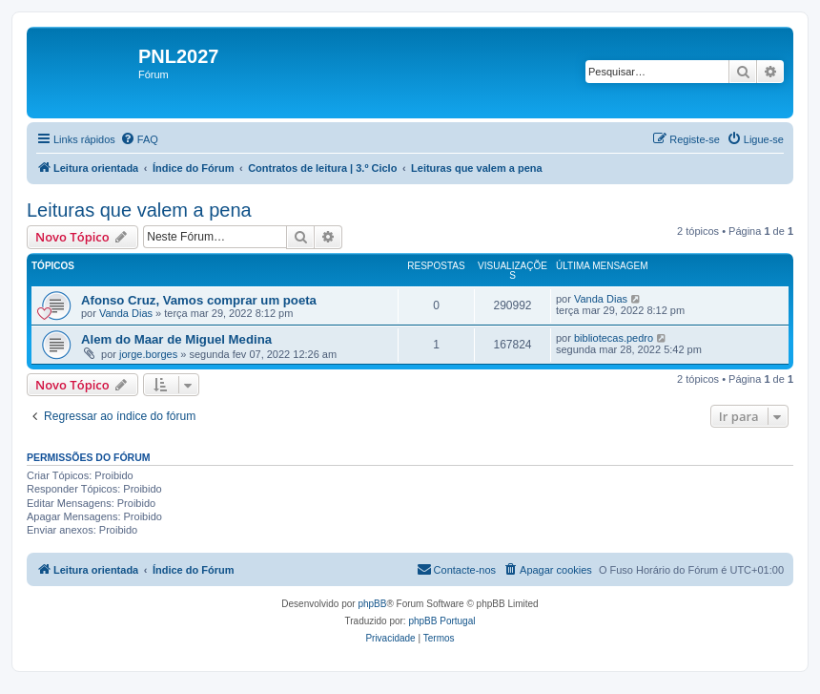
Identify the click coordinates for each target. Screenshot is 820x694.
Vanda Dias (126, 313)
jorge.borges (148, 354)
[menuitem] (139, 139)
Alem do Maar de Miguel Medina (176, 339)
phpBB (372, 604)
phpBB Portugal (441, 621)
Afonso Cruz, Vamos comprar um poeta (199, 300)
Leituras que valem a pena (139, 210)
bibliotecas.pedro (613, 338)
